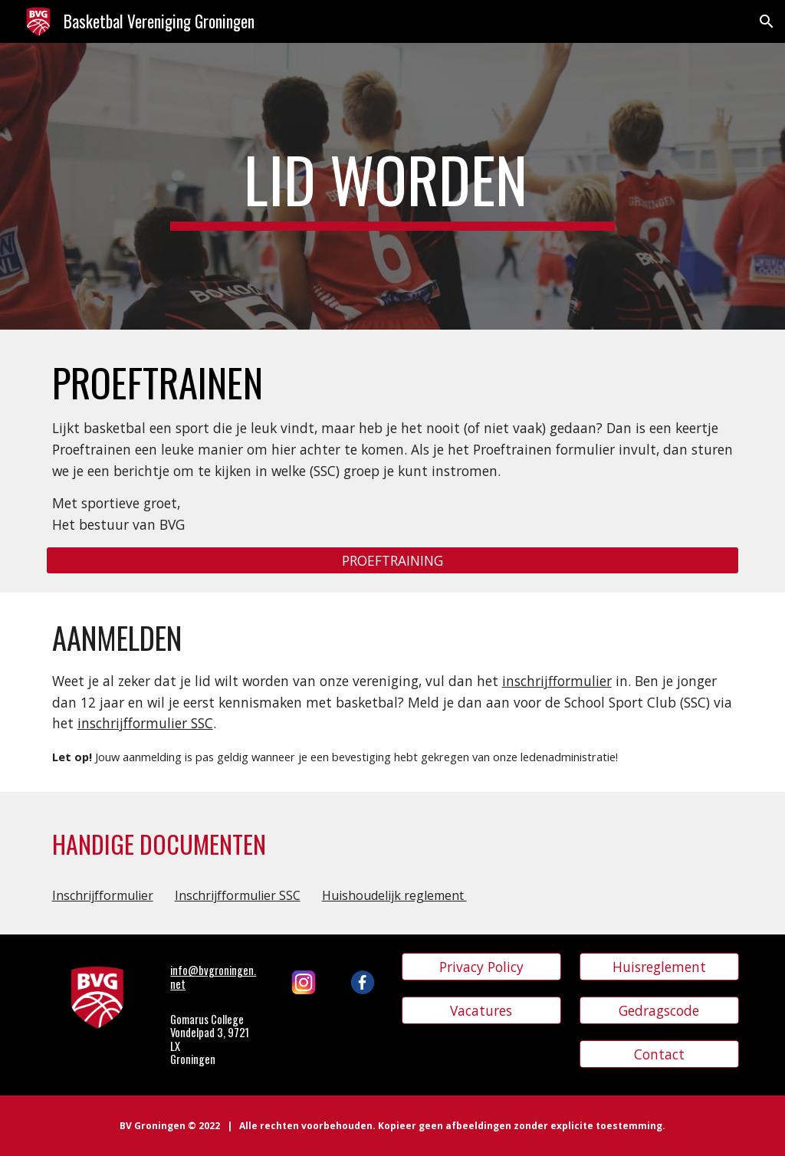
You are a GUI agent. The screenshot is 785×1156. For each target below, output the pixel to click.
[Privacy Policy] (481, 967)
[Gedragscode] (659, 1011)
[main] (392, 186)
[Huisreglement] (659, 967)
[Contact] (659, 1054)
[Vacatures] (481, 1011)
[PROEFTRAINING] (393, 561)
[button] (766, 21)
